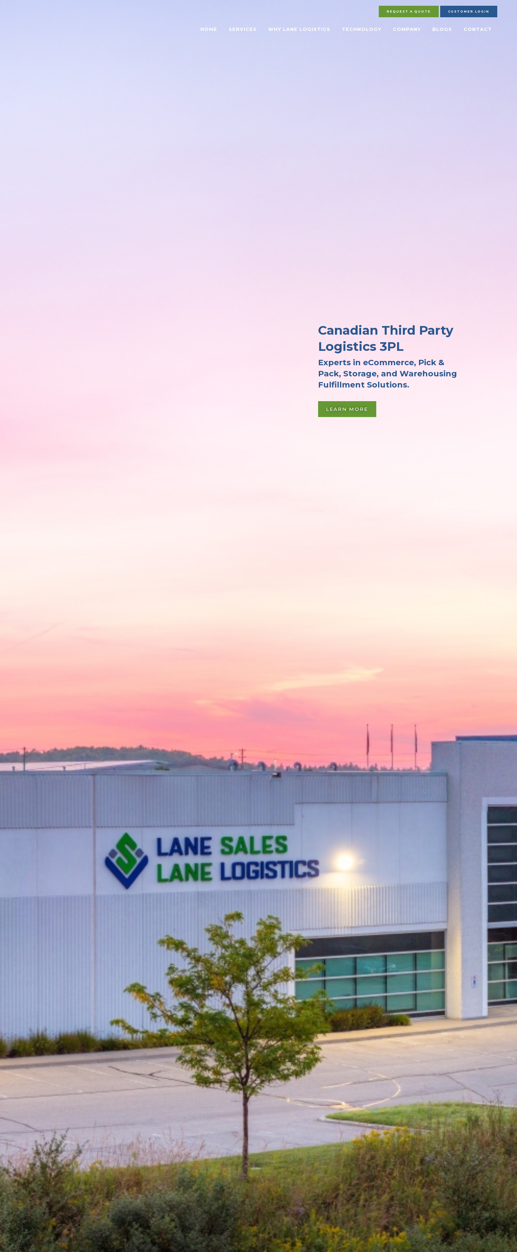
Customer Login (468, 11)
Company (407, 29)
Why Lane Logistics (299, 29)
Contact (478, 29)
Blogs (442, 29)
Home (208, 29)
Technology (361, 29)
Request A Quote (409, 11)
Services (243, 29)
